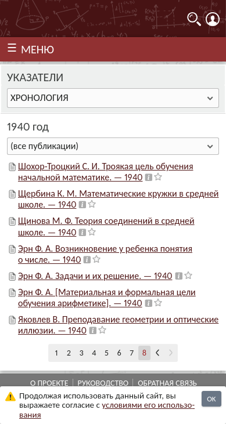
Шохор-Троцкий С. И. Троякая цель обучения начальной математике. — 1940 (105, 172)
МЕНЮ (37, 49)
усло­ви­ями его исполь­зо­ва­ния (107, 410)
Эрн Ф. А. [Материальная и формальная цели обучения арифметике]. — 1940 (107, 298)
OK (211, 398)
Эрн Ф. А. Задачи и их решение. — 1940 (95, 275)
